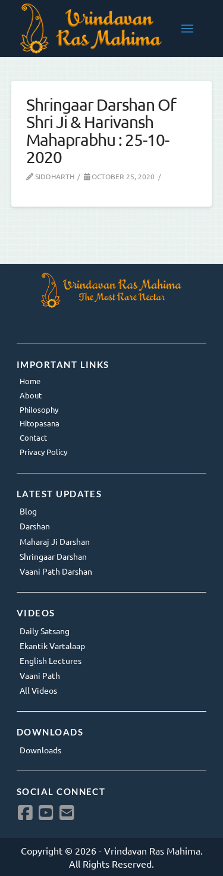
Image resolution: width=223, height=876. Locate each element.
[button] (187, 28)
